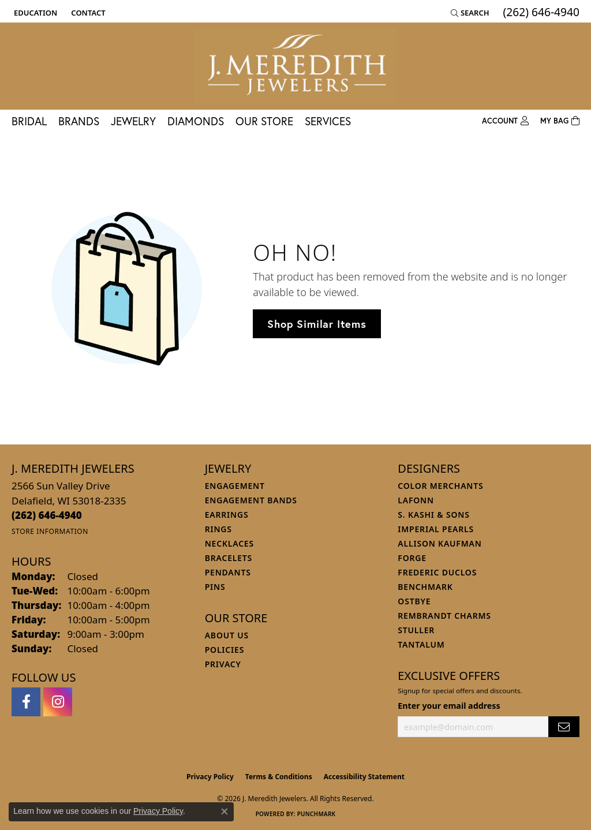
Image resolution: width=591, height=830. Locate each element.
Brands (78, 121)
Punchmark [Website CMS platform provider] (316, 814)
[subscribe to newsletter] (563, 727)
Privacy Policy (210, 777)
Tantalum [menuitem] (421, 644)
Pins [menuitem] (215, 586)
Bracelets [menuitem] (228, 557)
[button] (34, 13)
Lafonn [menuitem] (416, 500)
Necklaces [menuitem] (229, 543)
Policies (224, 649)
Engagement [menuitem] (235, 485)
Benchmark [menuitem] (425, 586)
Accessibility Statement (364, 777)
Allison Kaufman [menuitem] (439, 543)
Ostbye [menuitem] (414, 601)
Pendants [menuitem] (228, 572)
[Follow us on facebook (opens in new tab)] (26, 701)
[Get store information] (50, 531)
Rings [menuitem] (218, 529)
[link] (87, 13)
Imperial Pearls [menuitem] (436, 529)
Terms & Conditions (278, 777)
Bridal (29, 121)
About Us (227, 635)
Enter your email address (449, 705)
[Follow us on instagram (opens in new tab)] (57, 701)
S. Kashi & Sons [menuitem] (433, 514)
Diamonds (195, 121)
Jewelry (133, 121)
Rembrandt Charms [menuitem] (444, 615)
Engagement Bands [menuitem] (251, 500)
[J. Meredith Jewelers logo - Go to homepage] (295, 66)
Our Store (264, 121)
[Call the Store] (47, 515)
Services (328, 121)
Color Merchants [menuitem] (440, 485)
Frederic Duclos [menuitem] (437, 572)
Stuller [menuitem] (416, 630)
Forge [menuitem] (412, 557)
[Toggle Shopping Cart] (559, 121)
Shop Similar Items (316, 324)
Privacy (223, 664)
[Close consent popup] (224, 811)
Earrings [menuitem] (227, 514)
